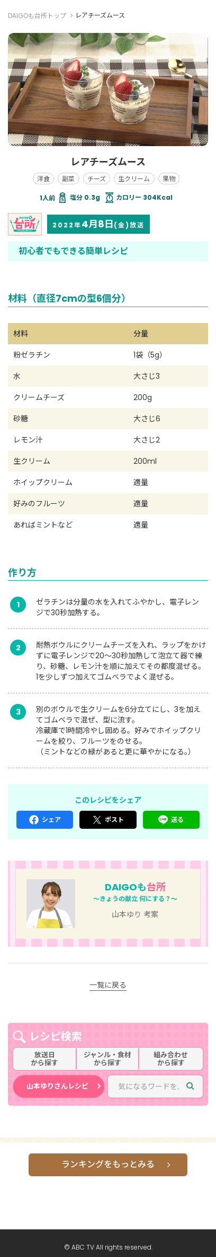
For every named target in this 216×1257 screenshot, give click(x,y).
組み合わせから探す (171, 1059)
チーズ (96, 178)
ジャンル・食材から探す (107, 1059)
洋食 (43, 178)
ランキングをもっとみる (108, 1164)
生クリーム (134, 178)
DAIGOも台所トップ (37, 15)
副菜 (68, 178)
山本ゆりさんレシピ (57, 1086)
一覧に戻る (108, 985)
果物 (169, 178)
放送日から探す (44, 1059)
